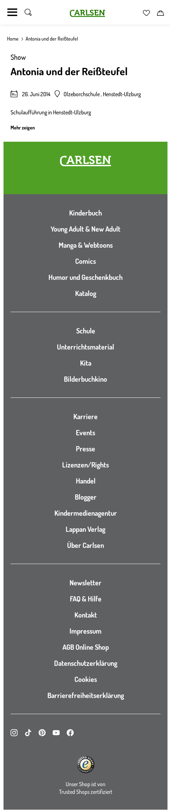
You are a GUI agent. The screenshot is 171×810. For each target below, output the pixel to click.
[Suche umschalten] (28, 12)
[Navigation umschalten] (12, 12)
